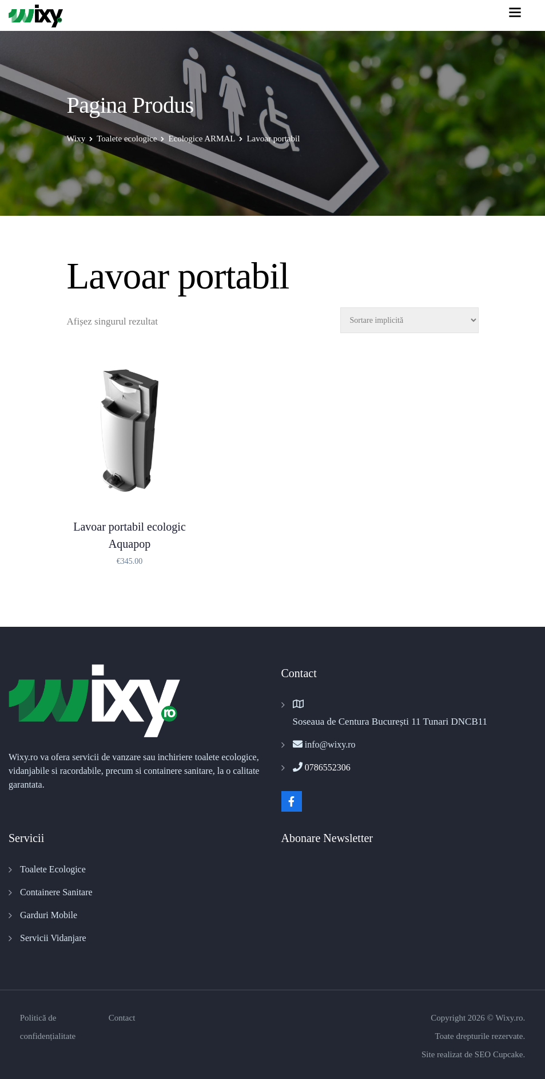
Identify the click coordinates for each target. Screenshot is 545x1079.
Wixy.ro (509, 1017)
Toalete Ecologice (53, 869)
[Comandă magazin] (409, 320)
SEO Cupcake (499, 1054)
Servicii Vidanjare (53, 938)
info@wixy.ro (330, 744)
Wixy (76, 138)
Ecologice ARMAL (201, 138)
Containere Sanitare (56, 892)
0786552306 (328, 767)
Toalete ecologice (127, 138)
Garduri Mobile (48, 915)
